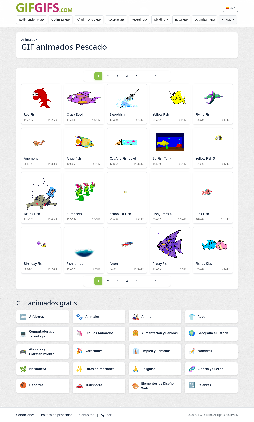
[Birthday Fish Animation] (41, 250)
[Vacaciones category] (99, 350)
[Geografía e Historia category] (211, 333)
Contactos (86, 415)
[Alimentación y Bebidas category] (155, 333)
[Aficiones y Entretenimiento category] (42, 351)
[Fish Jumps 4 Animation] (170, 198)
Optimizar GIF (60, 19)
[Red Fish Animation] (41, 104)
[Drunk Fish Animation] (41, 198)
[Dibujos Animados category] (99, 333)
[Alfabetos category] (42, 316)
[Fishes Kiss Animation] (213, 250)
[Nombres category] (211, 350)
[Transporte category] (99, 385)
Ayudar (106, 415)
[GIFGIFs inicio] (44, 7)
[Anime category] (155, 316)
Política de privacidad (57, 415)
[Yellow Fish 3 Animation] (213, 148)
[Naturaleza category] (42, 368)
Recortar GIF (116, 19)
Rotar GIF (181, 19)
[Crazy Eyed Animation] (84, 104)
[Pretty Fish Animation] (170, 250)
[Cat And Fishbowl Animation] (127, 148)
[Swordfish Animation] (127, 104)
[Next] (165, 76)
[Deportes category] (42, 385)
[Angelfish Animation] (84, 148)
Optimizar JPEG (205, 19)
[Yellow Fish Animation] (170, 104)
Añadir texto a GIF (89, 19)
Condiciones (25, 415)
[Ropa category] (211, 316)
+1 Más (226, 19)
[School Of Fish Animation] (127, 198)
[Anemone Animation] (41, 148)
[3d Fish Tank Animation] (170, 148)
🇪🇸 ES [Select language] (229, 8)
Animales (28, 39)
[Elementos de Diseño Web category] (155, 386)
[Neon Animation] (127, 250)
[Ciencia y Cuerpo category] (211, 368)
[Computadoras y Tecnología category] (42, 334)
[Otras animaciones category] (99, 368)
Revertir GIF (139, 19)
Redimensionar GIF (31, 19)
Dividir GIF (161, 19)
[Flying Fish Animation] (213, 104)
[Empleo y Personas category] (155, 350)
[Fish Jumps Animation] (84, 250)
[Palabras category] (211, 385)
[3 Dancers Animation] (84, 198)
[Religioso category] (155, 368)
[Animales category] (99, 316)
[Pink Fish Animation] (213, 198)
